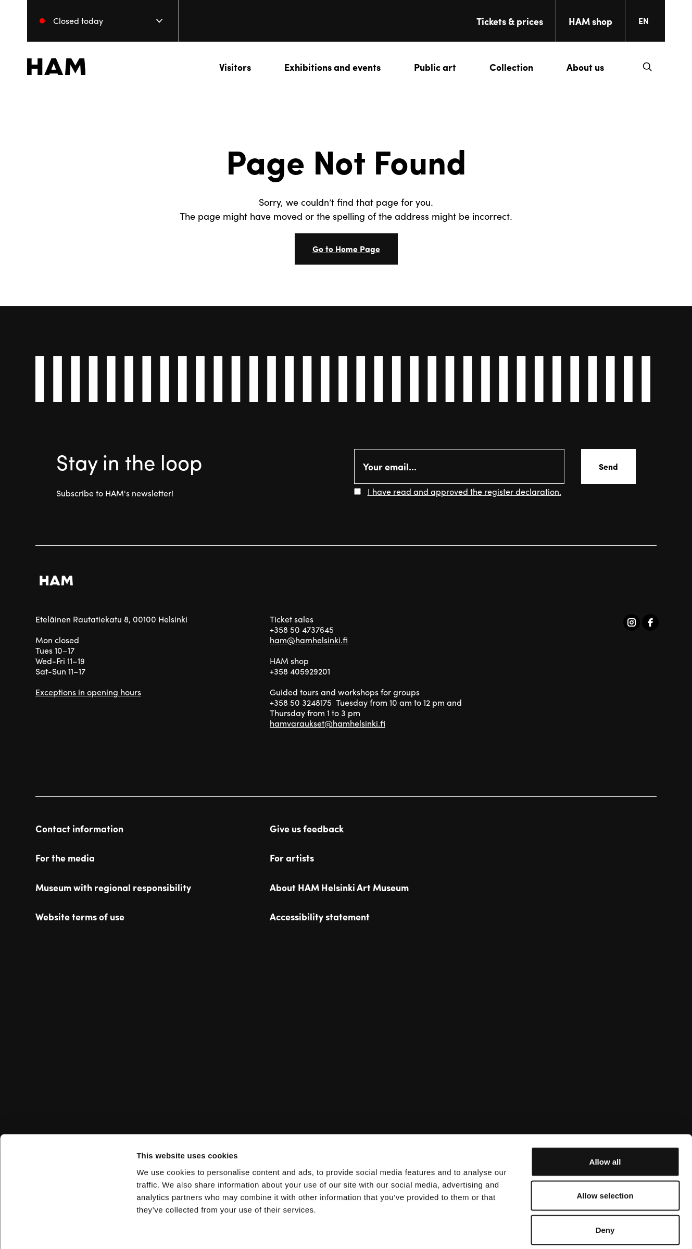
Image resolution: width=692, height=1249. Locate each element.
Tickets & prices (501, 21)
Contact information (79, 828)
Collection (503, 66)
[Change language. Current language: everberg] (639, 21)
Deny (605, 1180)
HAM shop (582, 21)
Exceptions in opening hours (88, 692)
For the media (65, 858)
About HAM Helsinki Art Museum (339, 887)
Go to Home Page (346, 249)
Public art (427, 66)
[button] (638, 66)
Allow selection (604, 1146)
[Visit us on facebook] (650, 622)
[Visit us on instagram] (631, 622)
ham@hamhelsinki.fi (309, 640)
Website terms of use (79, 916)
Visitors (227, 66)
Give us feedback (307, 828)
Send (608, 466)
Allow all (605, 1112)
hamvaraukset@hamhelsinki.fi (327, 723)
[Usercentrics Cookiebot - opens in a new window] (67, 1228)
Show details (546, 1228)
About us (577, 66)
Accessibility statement (320, 916)
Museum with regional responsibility (113, 887)
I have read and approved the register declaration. (464, 491)
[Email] (459, 466)
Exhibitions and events (324, 66)
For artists (292, 858)
